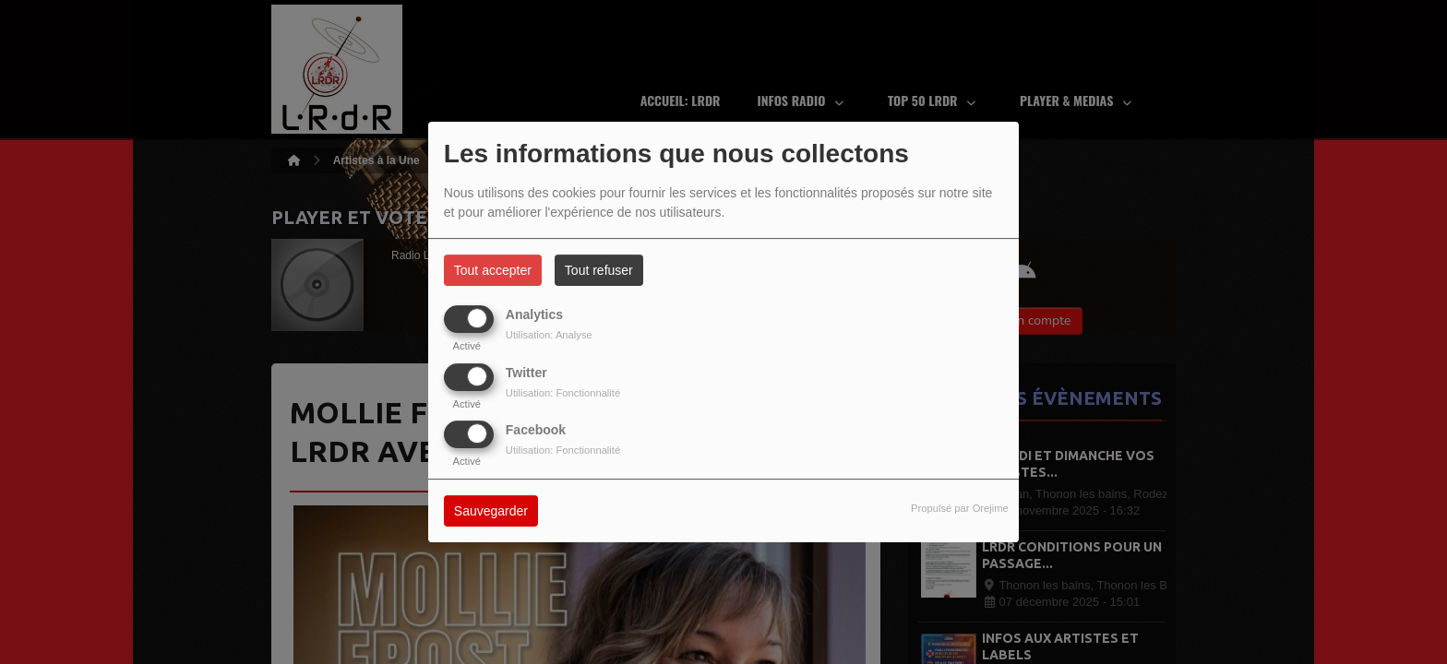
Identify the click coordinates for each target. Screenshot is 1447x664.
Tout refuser (599, 270)
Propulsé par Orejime (960, 508)
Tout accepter (493, 270)
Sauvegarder (491, 511)
